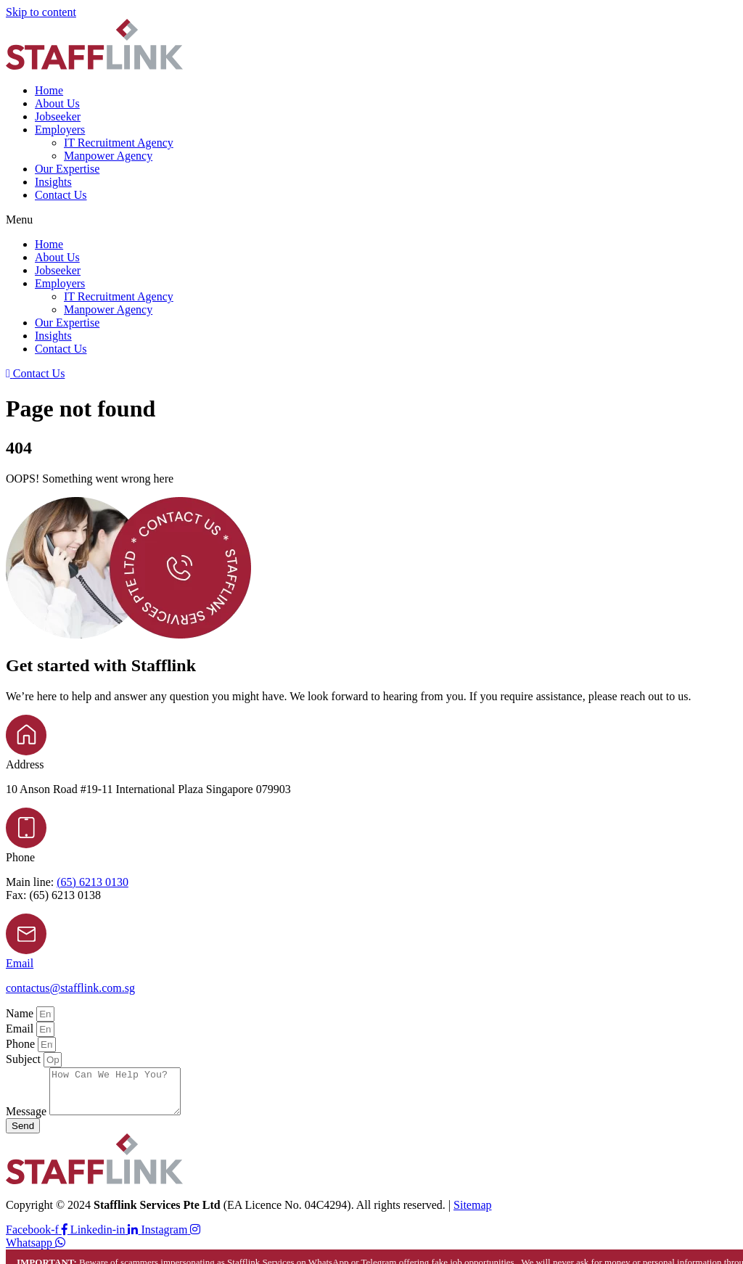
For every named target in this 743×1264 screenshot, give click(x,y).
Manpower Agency (108, 155)
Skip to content (41, 12)
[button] (371, 219)
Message (27, 1120)
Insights (53, 182)
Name (21, 1013)
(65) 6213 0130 (92, 882)
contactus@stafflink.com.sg (70, 988)
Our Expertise (67, 169)
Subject (25, 1059)
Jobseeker (58, 116)
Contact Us (61, 195)
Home (49, 90)
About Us (57, 103)
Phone (22, 1044)
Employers (60, 129)
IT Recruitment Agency (118, 142)
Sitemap (472, 1213)
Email (19, 963)
